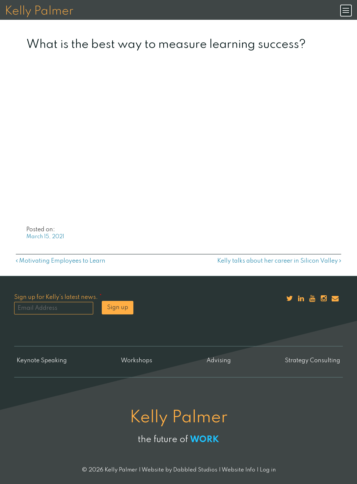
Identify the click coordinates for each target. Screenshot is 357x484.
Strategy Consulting (312, 361)
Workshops (136, 361)
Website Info (238, 470)
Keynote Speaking (42, 361)
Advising (218, 361)
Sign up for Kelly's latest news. (58, 297)
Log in (268, 470)
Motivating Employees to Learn (60, 261)
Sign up (117, 307)
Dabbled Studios (195, 470)
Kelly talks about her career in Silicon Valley (279, 261)
